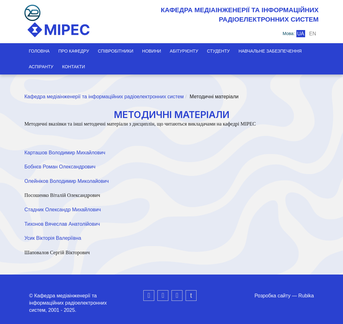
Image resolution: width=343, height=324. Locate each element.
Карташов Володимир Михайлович (64, 152)
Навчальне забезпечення (270, 51)
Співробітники (115, 51)
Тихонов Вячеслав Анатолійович (62, 224)
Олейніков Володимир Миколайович (66, 181)
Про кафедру (73, 51)
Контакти (73, 66)
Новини (151, 51)
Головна (39, 51)
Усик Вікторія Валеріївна (52, 238)
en (312, 33)
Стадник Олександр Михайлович (62, 209)
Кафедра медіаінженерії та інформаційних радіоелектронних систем (104, 96)
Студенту (218, 51)
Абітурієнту (184, 51)
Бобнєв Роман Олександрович (59, 166)
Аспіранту (41, 66)
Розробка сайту (272, 295)
